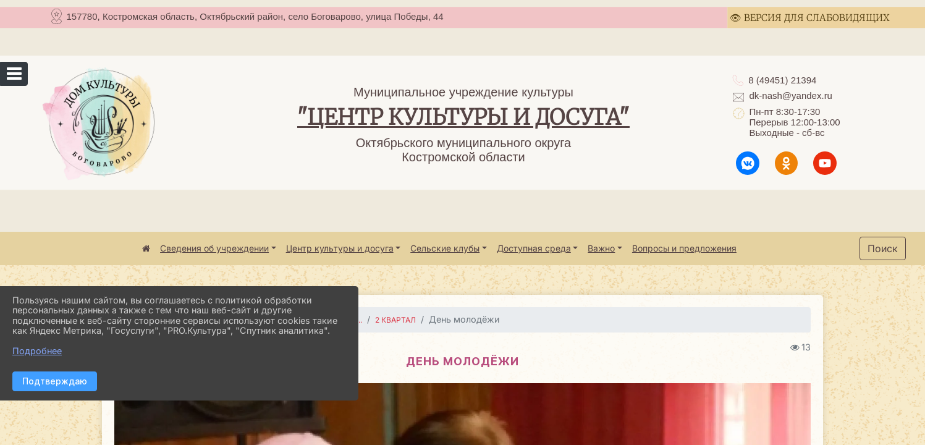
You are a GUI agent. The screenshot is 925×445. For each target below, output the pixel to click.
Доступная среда (534, 248)
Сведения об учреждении (214, 248)
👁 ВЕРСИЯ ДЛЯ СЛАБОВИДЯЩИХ (810, 17)
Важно (601, 248)
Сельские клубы (444, 248)
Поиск (883, 248)
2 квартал (395, 319)
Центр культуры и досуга (340, 248)
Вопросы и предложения (684, 248)
